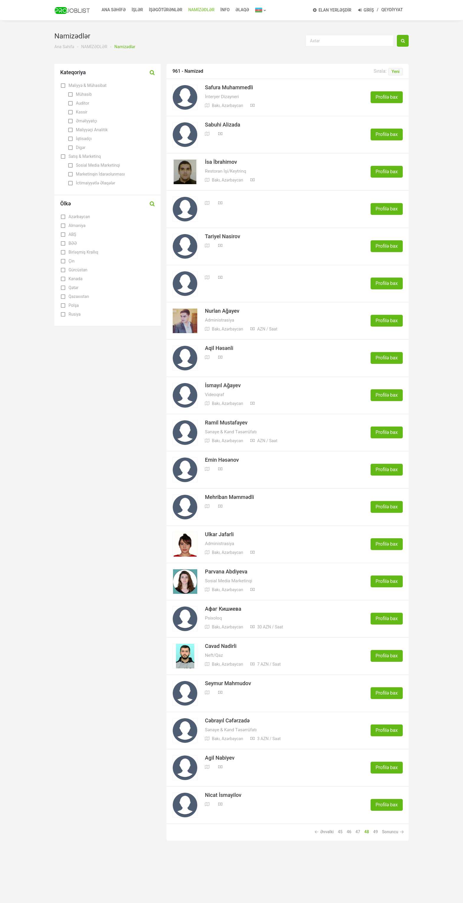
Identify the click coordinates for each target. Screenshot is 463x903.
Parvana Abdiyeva (226, 571)
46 (349, 831)
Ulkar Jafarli (219, 534)
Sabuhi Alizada (222, 124)
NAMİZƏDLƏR (201, 9)
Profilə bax (387, 97)
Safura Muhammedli (229, 87)
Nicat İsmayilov (223, 795)
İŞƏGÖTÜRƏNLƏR (165, 9)
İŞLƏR (137, 9)
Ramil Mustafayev (226, 422)
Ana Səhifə (64, 47)
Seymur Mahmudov (228, 683)
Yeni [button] (396, 71)
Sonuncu (393, 831)
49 (375, 831)
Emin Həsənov (222, 460)
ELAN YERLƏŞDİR (332, 10)
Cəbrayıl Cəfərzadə (227, 720)
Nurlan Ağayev (222, 311)
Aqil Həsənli (219, 348)
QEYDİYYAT (392, 9)
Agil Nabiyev (219, 758)
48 (366, 831)
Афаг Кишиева (223, 609)
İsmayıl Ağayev (223, 385)
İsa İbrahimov (221, 162)
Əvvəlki (324, 831)
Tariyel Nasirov (222, 236)
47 (358, 831)
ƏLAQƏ (242, 9)
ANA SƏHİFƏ (114, 9)
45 (340, 831)
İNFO (224, 9)
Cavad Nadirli (221, 646)
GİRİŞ (366, 10)
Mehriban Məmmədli (229, 497)
